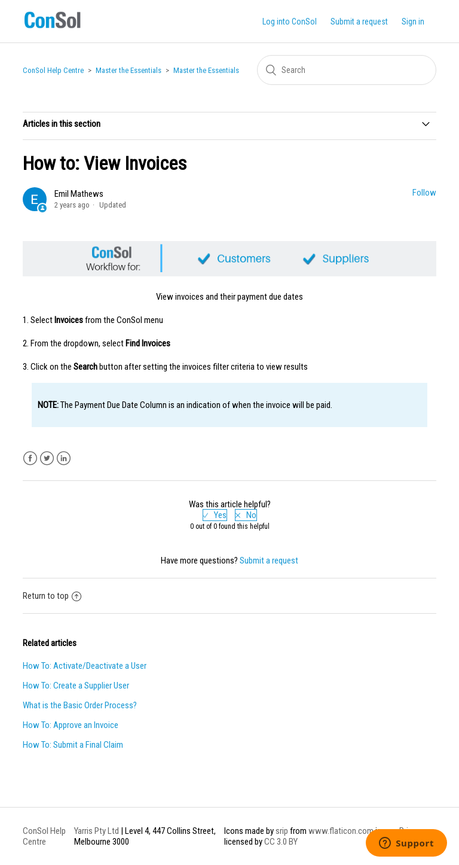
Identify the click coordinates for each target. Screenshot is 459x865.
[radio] (215, 515)
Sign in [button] (413, 21)
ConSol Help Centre (53, 70)
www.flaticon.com (341, 831)
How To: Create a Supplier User (76, 685)
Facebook (30, 458)
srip (282, 831)
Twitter (46, 458)
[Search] (346, 70)
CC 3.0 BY (281, 841)
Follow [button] (424, 192)
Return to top (52, 595)
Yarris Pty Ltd (96, 831)
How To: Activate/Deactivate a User (84, 665)
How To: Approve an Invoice (70, 725)
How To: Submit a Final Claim (73, 744)
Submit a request (359, 21)
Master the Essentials (128, 70)
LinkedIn (63, 458)
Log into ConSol (289, 21)
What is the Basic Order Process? (80, 705)
